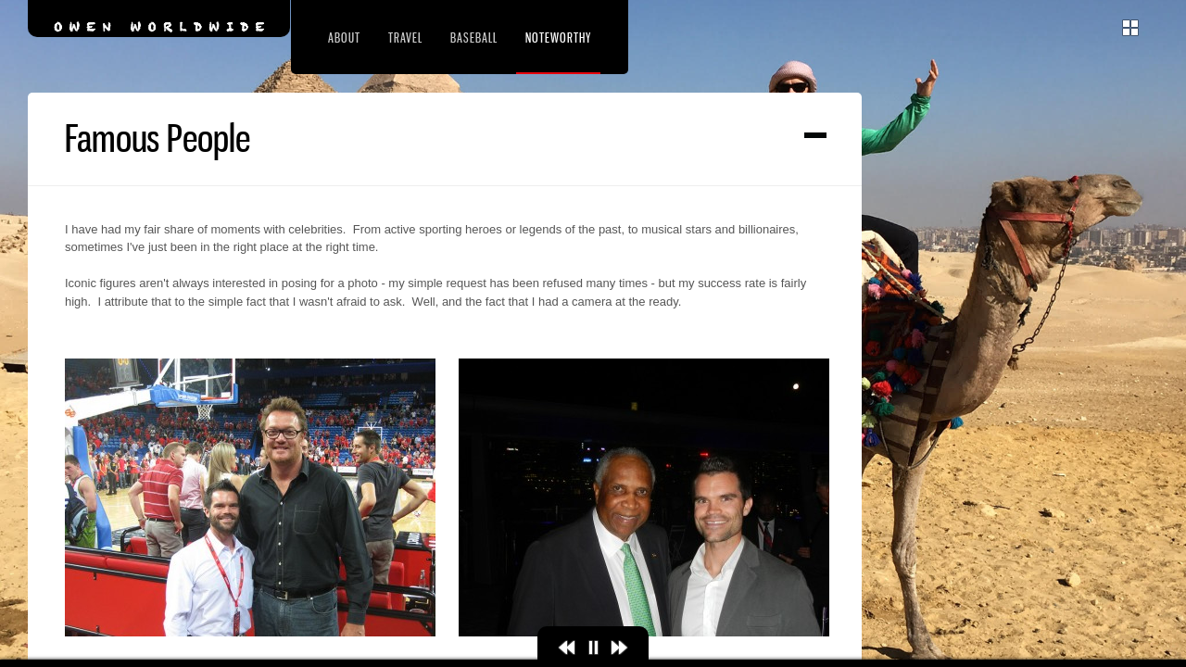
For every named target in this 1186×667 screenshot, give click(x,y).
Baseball (474, 37)
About (344, 37)
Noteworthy (558, 37)
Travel (405, 37)
